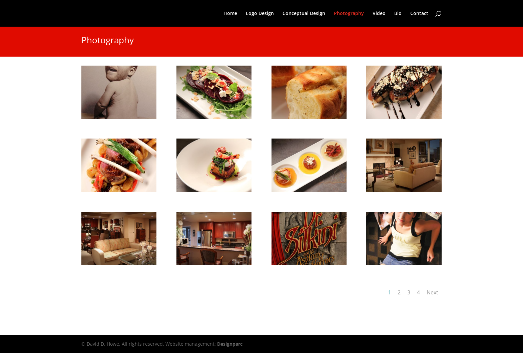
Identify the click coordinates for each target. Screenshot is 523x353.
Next (432, 292)
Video (379, 13)
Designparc (229, 344)
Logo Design (260, 13)
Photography (349, 13)
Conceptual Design (304, 13)
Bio (398, 13)
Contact (419, 13)
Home (230, 13)
